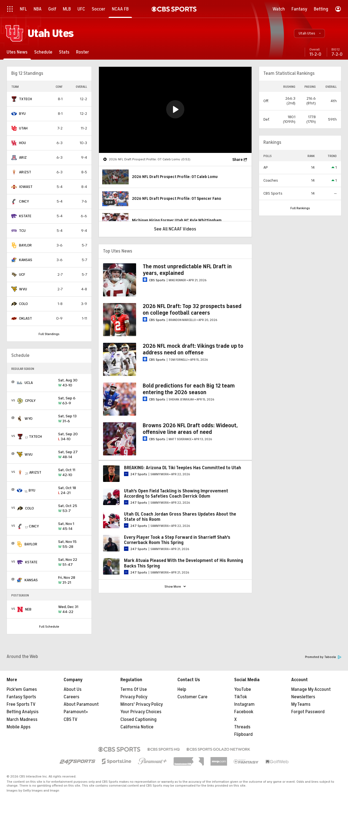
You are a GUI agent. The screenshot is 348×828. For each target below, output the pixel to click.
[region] (175, 110)
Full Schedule (49, 626)
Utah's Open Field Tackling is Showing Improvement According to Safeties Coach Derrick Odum (176, 493)
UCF (22, 274)
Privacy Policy (133, 697)
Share (237, 159)
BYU (22, 113)
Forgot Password (308, 712)
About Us (73, 689)
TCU (22, 230)
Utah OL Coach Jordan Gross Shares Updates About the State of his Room (180, 516)
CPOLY (30, 400)
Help (181, 689)
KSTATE (25, 216)
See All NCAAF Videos (175, 229)
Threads (242, 727)
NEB (28, 609)
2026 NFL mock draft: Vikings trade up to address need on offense (193, 349)
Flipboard (243, 734)
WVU (23, 289)
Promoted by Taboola (323, 657)
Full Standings (49, 334)
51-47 (72, 562)
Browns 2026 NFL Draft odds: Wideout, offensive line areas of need (190, 428)
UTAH (23, 128)
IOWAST (26, 186)
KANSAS (25, 260)
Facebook (243, 712)
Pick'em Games (22, 689)
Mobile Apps (19, 727)
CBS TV (70, 719)
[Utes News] (17, 52)
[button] (309, 33)
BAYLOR (25, 245)
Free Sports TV (21, 704)
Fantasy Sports (21, 697)
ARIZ (23, 157)
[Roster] (82, 52)
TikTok (240, 697)
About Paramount (81, 704)
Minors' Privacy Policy (141, 704)
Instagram (244, 704)
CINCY (24, 201)
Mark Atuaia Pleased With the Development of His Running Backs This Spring (183, 563)
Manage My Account (311, 689)
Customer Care (192, 697)
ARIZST (25, 172)
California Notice (136, 727)
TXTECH (25, 99)
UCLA (29, 382)
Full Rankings (300, 208)
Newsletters (303, 697)
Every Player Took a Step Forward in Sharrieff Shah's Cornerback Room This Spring (177, 540)
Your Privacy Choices (140, 712)
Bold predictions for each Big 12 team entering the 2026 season (189, 389)
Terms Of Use (133, 689)
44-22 (72, 609)
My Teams (301, 704)
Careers (71, 697)
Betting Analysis (23, 712)
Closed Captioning (138, 719)
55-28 (72, 544)
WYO (29, 418)
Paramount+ (76, 712)
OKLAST (25, 318)
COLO (23, 303)
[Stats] (64, 52)
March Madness (22, 719)
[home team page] (14, 99)
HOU (22, 142)
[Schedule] (43, 52)
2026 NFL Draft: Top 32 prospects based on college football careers (192, 309)
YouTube (242, 689)
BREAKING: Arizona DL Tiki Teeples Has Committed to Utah (182, 468)
